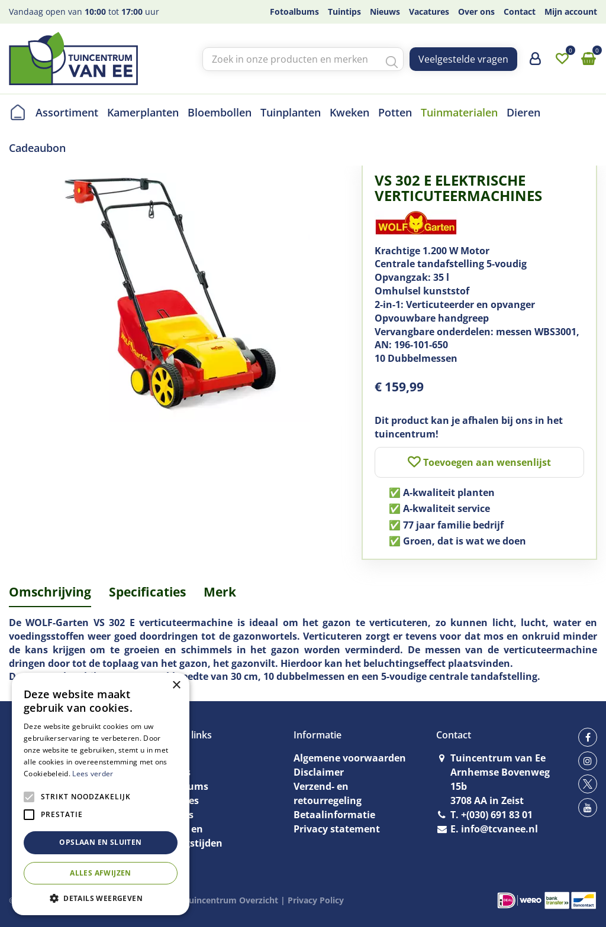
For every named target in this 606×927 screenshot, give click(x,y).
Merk (220, 592)
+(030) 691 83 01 (497, 814)
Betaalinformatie (334, 814)
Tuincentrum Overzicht (231, 900)
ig (587, 760)
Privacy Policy (316, 900)
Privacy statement (337, 828)
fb (587, 737)
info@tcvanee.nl (499, 828)
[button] (101, 897)
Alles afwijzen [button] (100, 873)
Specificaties (147, 592)
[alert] (100, 794)
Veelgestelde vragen (463, 59)
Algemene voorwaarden (350, 757)
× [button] (176, 685)
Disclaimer (319, 772)
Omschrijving (50, 592)
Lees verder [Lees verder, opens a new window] (92, 774)
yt (587, 807)
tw (587, 783)
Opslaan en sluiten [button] (100, 842)
